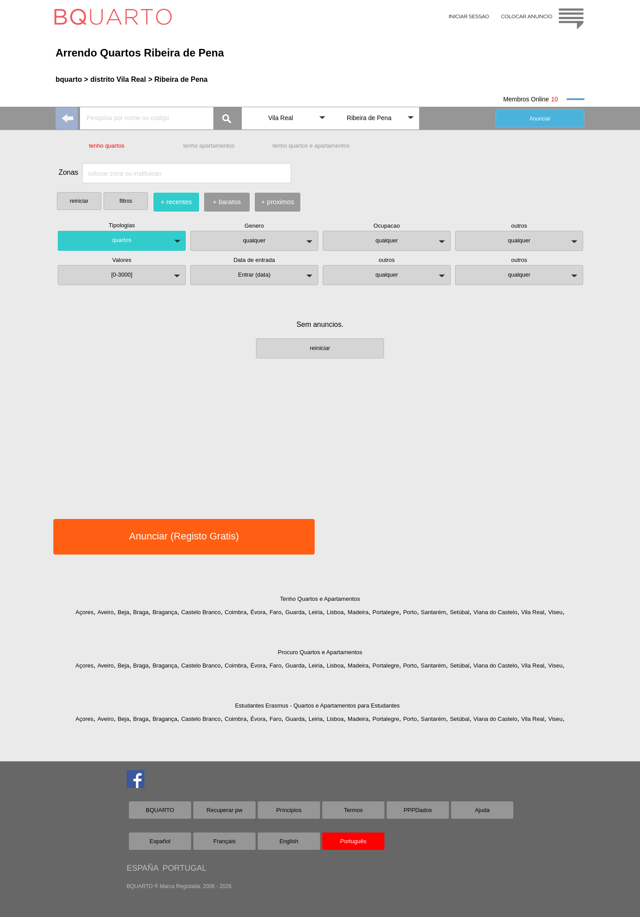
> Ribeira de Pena (178, 79)
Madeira (358, 612)
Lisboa (335, 612)
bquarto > (72, 79)
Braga (141, 612)
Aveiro (105, 612)
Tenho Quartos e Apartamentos (320, 598)
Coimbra (236, 612)
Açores (84, 612)
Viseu (555, 612)
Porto (410, 612)
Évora (258, 612)
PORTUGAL (185, 868)
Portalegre (385, 612)
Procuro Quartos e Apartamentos (320, 652)
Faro (275, 612)
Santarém (433, 612)
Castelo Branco (201, 612)
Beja (123, 612)
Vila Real (532, 612)
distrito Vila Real (118, 79)
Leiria (315, 612)
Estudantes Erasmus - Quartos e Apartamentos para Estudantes (317, 705)
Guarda (294, 612)
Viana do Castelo (495, 612)
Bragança (164, 612)
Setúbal (459, 612)
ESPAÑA (142, 868)
